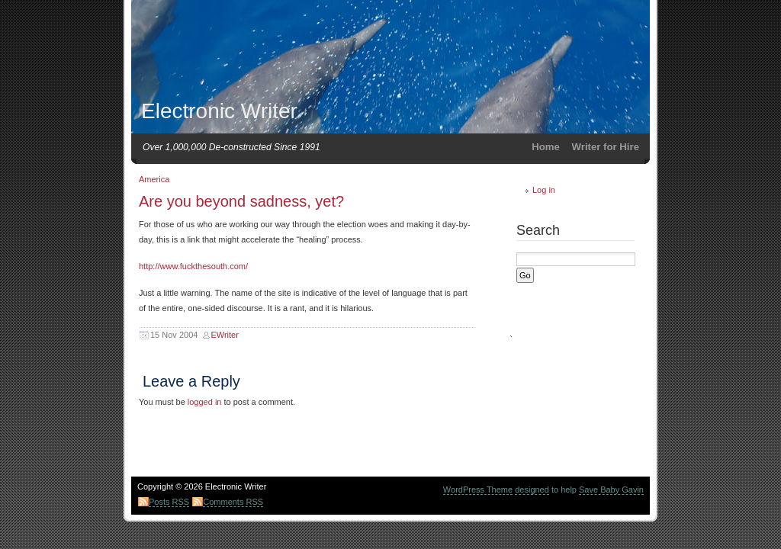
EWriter (224, 334)
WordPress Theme (478, 489)
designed (532, 489)
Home (546, 146)
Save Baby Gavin (611, 489)
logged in (205, 401)
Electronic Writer (219, 111)
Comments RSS (233, 501)
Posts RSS (169, 501)
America (154, 179)
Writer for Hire (605, 146)
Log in (543, 189)
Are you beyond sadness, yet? (241, 201)
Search (538, 230)
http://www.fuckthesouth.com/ (193, 266)
